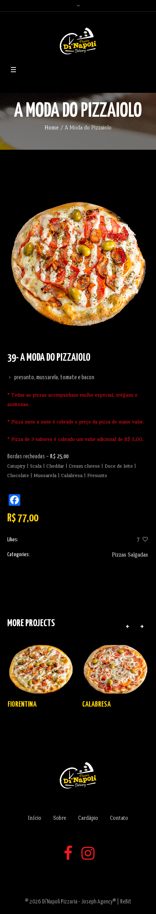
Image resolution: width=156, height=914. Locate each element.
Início (34, 818)
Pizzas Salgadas (130, 554)
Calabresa (96, 704)
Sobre (59, 818)
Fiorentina (22, 704)
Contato (119, 818)
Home (52, 127)
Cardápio (88, 818)
